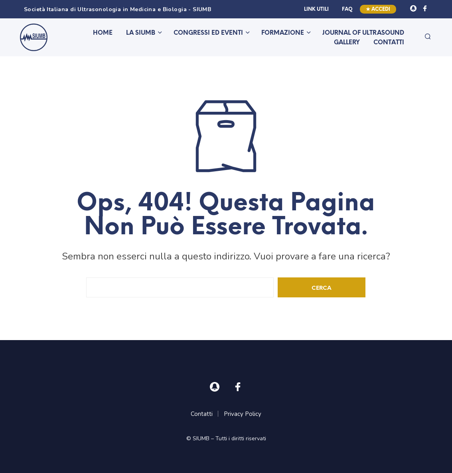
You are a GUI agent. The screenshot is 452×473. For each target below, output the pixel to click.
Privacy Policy (242, 414)
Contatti (388, 43)
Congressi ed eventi (208, 33)
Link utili (316, 9)
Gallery (347, 43)
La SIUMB (140, 33)
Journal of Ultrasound (363, 33)
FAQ (347, 9)
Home (103, 33)
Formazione (282, 33)
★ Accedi (378, 9)
